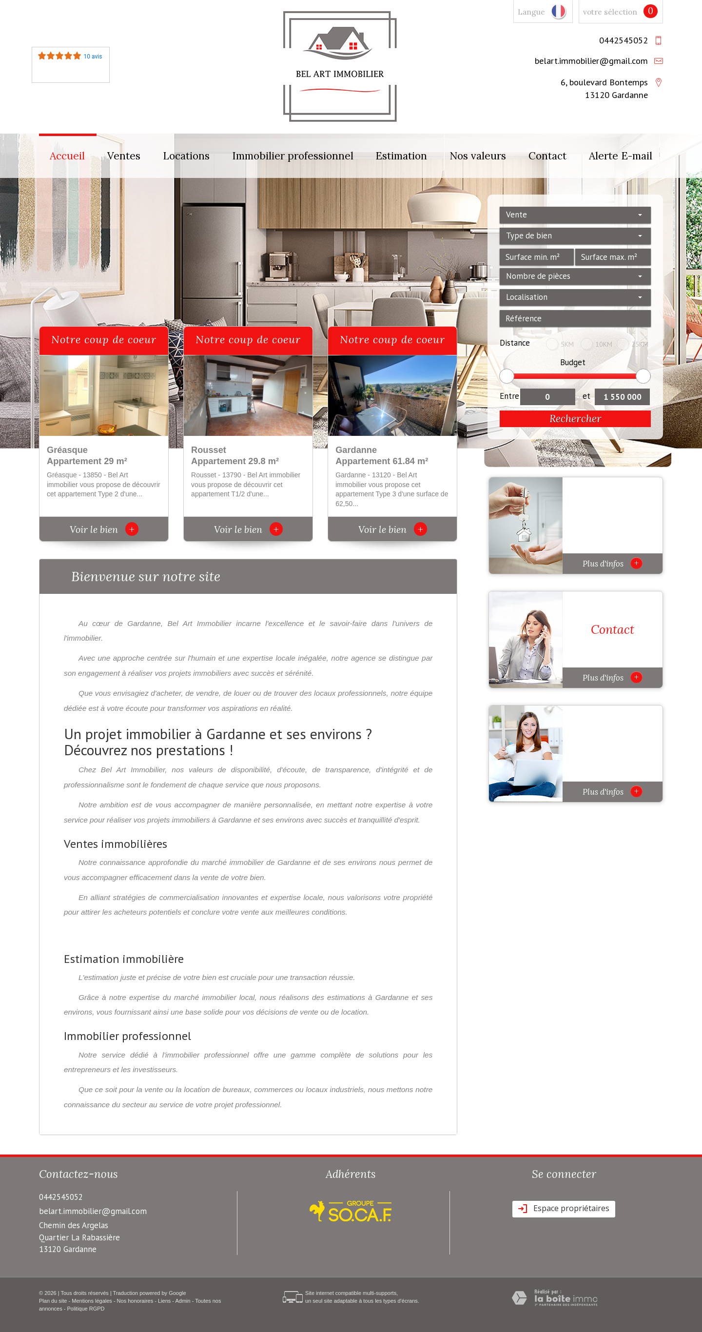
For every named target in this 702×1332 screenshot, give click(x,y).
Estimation (401, 155)
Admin (182, 1301)
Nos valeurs (477, 155)
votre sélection (610, 12)
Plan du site (53, 1301)
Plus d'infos (613, 563)
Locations (186, 155)
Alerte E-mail (620, 155)
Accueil (67, 155)
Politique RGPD (86, 1309)
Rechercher (575, 418)
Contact (547, 155)
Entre (509, 396)
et (586, 396)
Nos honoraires (135, 1301)
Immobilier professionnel (292, 155)
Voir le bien (104, 529)
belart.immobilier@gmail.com (591, 60)
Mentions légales (92, 1301)
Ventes (123, 155)
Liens (164, 1301)
